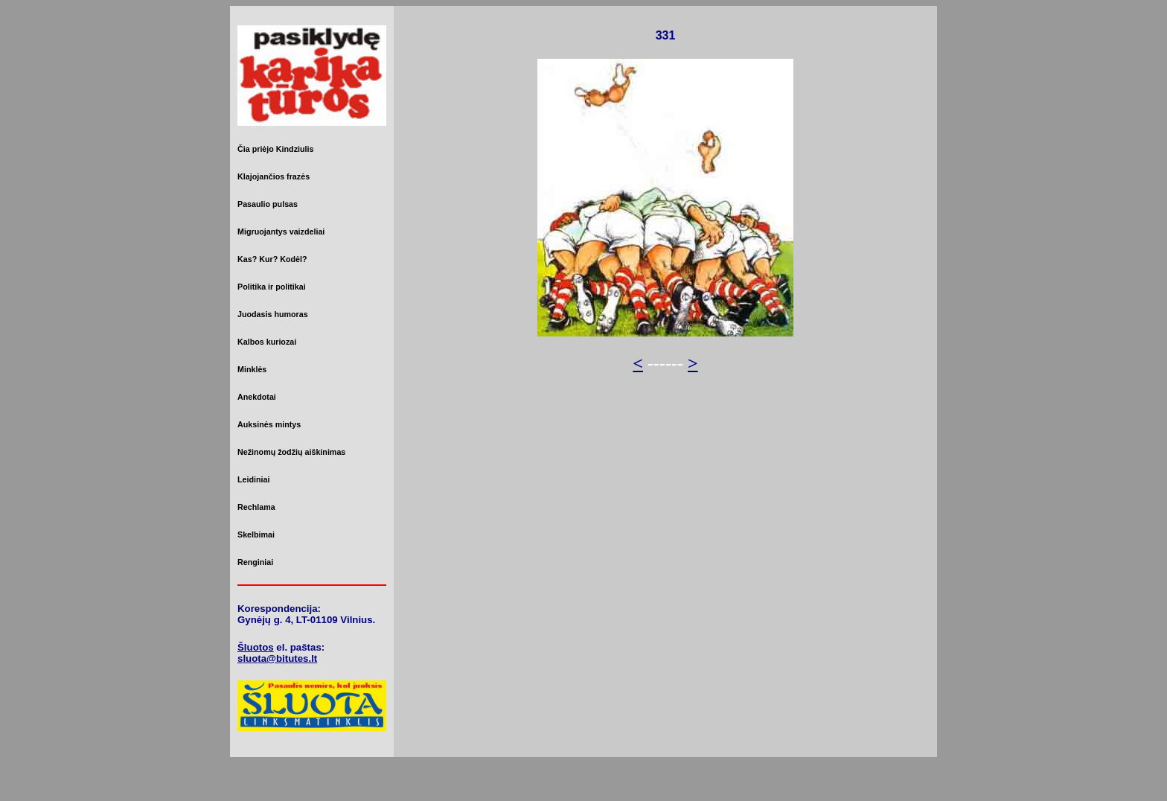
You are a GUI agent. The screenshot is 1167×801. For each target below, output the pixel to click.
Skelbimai (256, 534)
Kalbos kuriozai (266, 341)
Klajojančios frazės (273, 176)
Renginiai (255, 562)
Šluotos (255, 647)
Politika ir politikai (271, 286)
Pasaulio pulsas (267, 204)
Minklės (251, 369)
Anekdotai (256, 396)
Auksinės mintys (269, 424)
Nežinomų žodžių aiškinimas (291, 451)
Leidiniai (253, 479)
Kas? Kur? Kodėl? (272, 259)
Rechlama (256, 506)
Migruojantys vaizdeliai (280, 231)
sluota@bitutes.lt (277, 658)
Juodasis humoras (272, 314)
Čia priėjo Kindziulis (275, 148)
